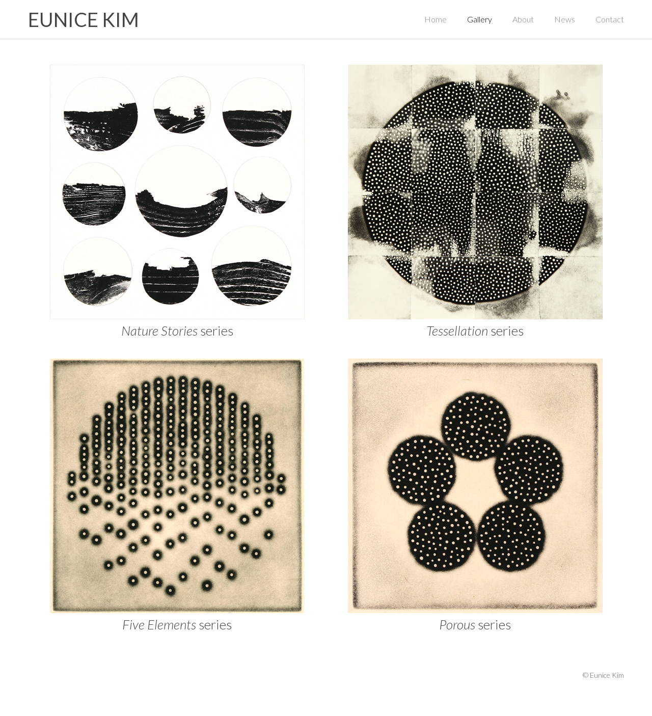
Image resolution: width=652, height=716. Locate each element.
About (523, 19)
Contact (609, 19)
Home (435, 19)
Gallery (479, 19)
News (564, 19)
